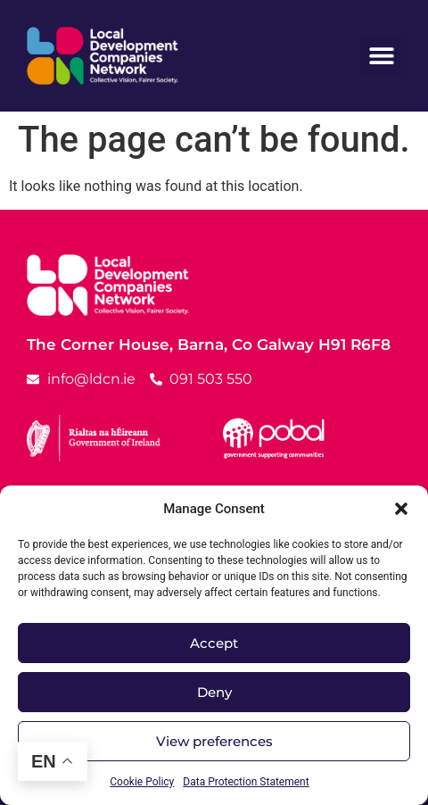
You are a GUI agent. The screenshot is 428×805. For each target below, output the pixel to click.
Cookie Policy (142, 782)
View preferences (214, 741)
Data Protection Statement (246, 782)
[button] (401, 509)
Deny (214, 692)
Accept (214, 643)
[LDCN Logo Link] (102, 56)
